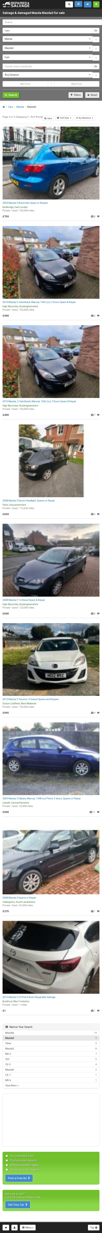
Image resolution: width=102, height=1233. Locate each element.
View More (12, 1085)
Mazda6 (51, 1033)
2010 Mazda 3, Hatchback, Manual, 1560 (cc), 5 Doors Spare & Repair (39, 302)
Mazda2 (51, 1048)
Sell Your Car (17, 1204)
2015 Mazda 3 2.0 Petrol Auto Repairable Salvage (29, 997)
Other (51, 1043)
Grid (64, 118)
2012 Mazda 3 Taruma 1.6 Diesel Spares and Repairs (31, 699)
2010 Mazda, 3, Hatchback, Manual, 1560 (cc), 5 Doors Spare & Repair (39, 401)
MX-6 (51, 1080)
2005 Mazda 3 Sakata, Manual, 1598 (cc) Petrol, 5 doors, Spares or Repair (42, 798)
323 (51, 1059)
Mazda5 (51, 1069)
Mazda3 (51, 1038)
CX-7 (51, 1075)
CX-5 (51, 1064)
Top (93, 1227)
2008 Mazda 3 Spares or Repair (19, 897)
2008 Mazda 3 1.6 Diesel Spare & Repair (24, 600)
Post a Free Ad (19, 1178)
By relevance (84, 118)
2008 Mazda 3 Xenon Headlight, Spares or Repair (29, 500)
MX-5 (51, 1054)
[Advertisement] (51, 1120)
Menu (27, 1227)
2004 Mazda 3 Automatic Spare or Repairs (25, 203)
